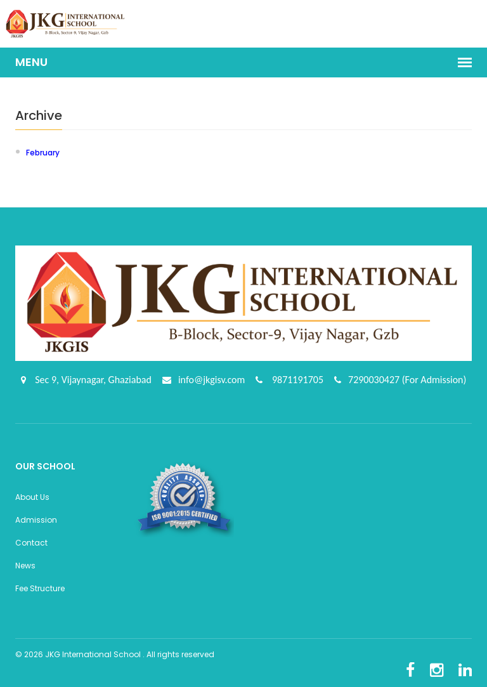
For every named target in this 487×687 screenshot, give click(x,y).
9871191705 (296, 380)
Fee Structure (40, 588)
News (25, 565)
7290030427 (375, 380)
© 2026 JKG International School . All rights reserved (114, 654)
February (43, 152)
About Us (32, 497)
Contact (31, 542)
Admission (36, 519)
